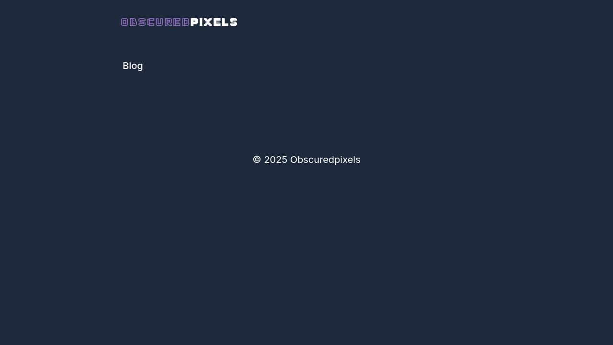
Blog (133, 65)
